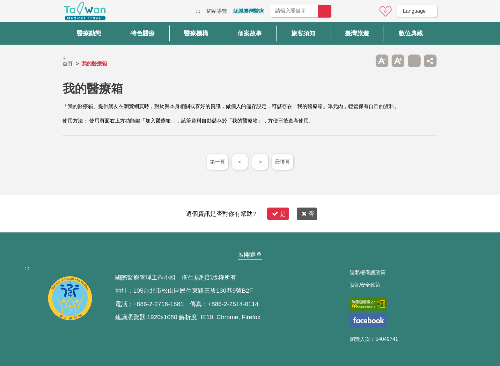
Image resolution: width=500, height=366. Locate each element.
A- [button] (382, 61)
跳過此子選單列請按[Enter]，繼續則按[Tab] (365, 61)
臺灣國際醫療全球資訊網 (85, 13)
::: (198, 11)
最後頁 (282, 162)
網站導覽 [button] (250, 242)
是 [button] (279, 213)
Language (414, 11)
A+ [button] (398, 61)
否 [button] (308, 213)
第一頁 (217, 162)
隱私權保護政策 (368, 272)
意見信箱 (367, 11)
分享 (430, 61)
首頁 (67, 63)
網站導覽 (217, 11)
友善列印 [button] (414, 61)
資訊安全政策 (365, 285)
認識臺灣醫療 (248, 11)
